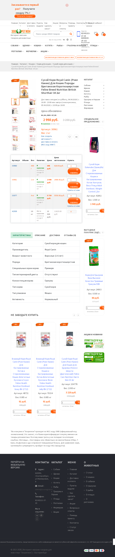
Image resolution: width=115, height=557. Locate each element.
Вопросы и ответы (73, 509)
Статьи (88, 472)
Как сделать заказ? (48, 26)
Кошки (38, 45)
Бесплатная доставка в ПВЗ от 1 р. (90, 57)
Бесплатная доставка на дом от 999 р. (59, 57)
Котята (49, 45)
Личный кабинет (93, 23)
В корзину (74, 171)
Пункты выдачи (72, 487)
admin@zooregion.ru (44, 489)
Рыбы (60, 45)
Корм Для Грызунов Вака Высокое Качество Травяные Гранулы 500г (94, 279)
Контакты (81, 23)
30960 (14, 165)
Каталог (72, 474)
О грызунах (90, 486)
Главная (14, 23)
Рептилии (17, 51)
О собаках (89, 481)
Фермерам (32, 51)
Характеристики (22, 235)
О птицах (89, 494)
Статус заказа (72, 529)
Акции (55, 23)
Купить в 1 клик (74, 190)
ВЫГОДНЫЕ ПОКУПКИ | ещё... (92, 231)
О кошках (89, 477)
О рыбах (88, 490)
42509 (14, 211)
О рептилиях (89, 500)
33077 (14, 195)
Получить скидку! (25, 16)
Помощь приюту (72, 517)
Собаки (15, 45)
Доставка (54, 235)
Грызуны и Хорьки (77, 45)
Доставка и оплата (31, 26)
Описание (40, 235)
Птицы (94, 45)
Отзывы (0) (70, 235)
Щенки (27, 45)
